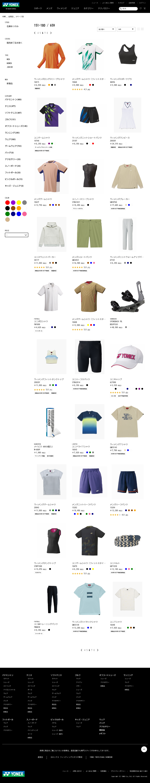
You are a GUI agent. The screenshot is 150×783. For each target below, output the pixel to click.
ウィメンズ (62, 8)
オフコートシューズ (16, 126)
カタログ (121, 3)
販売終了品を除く (15, 43)
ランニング (12, 133)
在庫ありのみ (13, 26)
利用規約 (103, 771)
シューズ (128, 678)
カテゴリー (89, 8)
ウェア (10, 139)
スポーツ (38, 8)
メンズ (49, 8)
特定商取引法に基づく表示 (139, 771)
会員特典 (132, 3)
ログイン (142, 3)
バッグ (9, 153)
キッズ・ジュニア (14, 186)
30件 (119, 29)
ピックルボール (14, 179)
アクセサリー (13, 159)
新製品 (10, 83)
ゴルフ (10, 119)
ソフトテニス (13, 113)
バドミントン (11, 99)
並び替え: (102, 29)
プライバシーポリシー (118, 771)
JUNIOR (10, 67)
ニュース (95, 3)
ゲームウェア (13, 146)
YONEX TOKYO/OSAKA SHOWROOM (101, 757)
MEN (8, 59)
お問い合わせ (77, 771)
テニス (8, 106)
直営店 (40, 757)
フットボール (13, 173)
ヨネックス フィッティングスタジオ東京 (66, 757)
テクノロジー (104, 8)
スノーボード (13, 166)
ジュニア (75, 8)
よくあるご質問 (108, 3)
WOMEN (9, 63)
